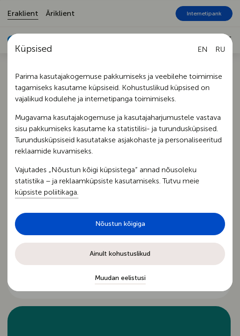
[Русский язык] (220, 49)
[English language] (203, 49)
